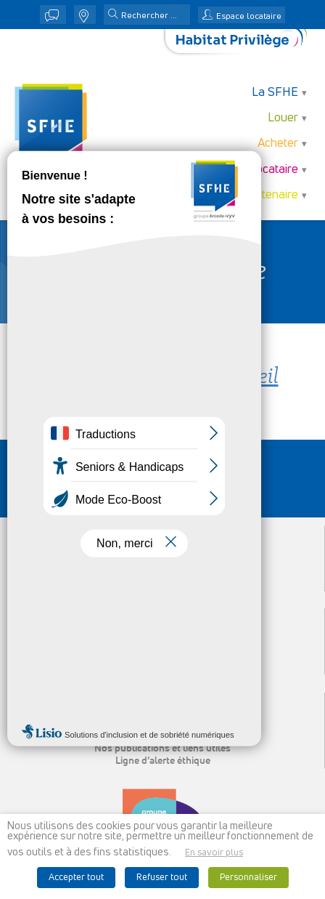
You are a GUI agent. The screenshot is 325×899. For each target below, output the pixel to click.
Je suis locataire (256, 170)
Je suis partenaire (252, 195)
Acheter (278, 143)
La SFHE (275, 92)
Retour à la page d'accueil (163, 377)
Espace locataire (248, 16)
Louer (283, 118)
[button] (113, 15)
